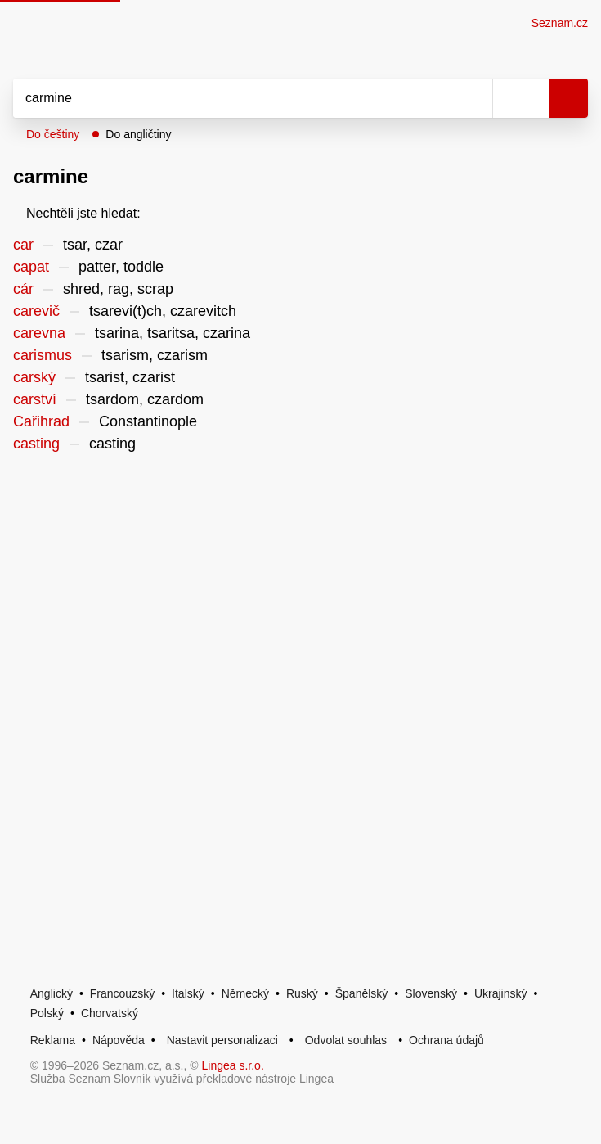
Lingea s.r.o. (233, 1065)
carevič (36, 311)
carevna (39, 333)
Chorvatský (109, 1013)
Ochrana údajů (446, 1040)
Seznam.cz (559, 22)
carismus (42, 355)
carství (34, 399)
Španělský (361, 993)
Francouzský (122, 993)
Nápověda (118, 1040)
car (23, 244)
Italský (188, 993)
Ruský (302, 993)
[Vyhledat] (234, 98)
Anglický (51, 993)
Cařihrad (41, 421)
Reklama (52, 1040)
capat (31, 267)
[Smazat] (474, 98)
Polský (47, 1013)
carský (34, 377)
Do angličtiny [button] (138, 134)
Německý (245, 993)
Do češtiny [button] (52, 134)
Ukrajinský (500, 993)
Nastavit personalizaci (222, 1040)
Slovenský (431, 993)
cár (23, 289)
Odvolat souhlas (346, 1040)
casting (36, 443)
